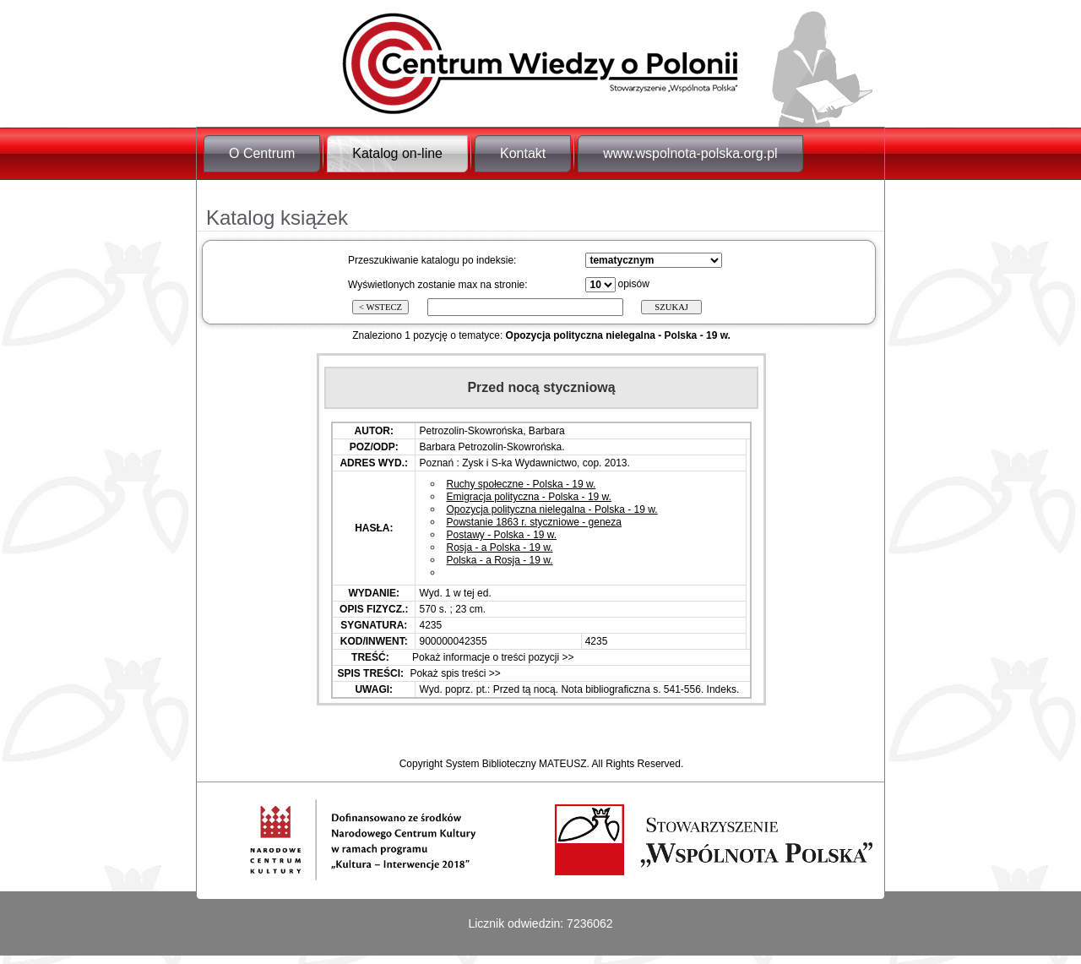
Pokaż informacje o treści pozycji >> (492, 657)
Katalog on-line (397, 153)
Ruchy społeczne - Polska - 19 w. (520, 484)
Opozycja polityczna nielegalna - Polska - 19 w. (551, 509)
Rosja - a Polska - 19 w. (499, 547)
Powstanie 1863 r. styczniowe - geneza (533, 522)
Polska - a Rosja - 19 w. (499, 560)
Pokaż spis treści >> (454, 673)
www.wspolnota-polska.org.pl (690, 153)
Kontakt (523, 153)
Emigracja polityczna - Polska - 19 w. (528, 497)
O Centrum (262, 153)
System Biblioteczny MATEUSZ (515, 764)
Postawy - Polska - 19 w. (501, 535)
